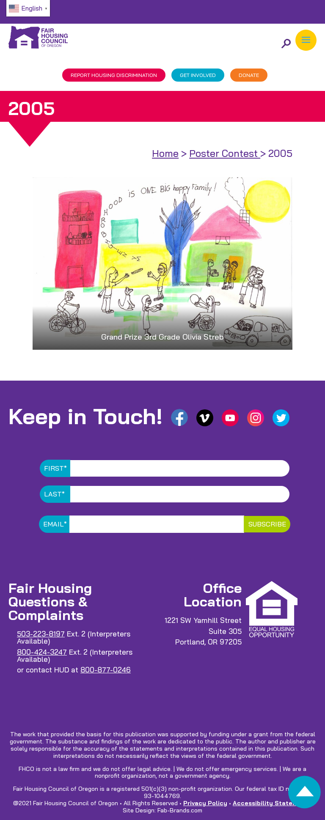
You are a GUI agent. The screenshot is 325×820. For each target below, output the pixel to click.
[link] (304, 794)
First (55, 468)
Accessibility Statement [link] (270, 803)
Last (54, 494)
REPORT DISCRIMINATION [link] (114, 75)
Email (55, 524)
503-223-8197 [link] (41, 633)
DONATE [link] (249, 75)
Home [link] (165, 153)
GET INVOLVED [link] (198, 75)
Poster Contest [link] (224, 153)
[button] (306, 40)
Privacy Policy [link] (205, 803)
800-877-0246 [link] (105, 669)
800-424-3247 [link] (42, 651)
